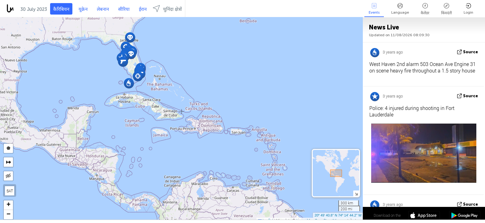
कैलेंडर (425, 9)
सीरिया (124, 9)
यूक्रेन (83, 9)
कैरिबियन (61, 9)
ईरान (143, 9)
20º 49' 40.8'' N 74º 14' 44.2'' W (338, 215)
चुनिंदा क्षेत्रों (167, 8)
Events (374, 9)
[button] (130, 37)
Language (400, 9)
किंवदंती (446, 9)
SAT (9, 190)
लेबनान (103, 9)
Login (468, 9)
